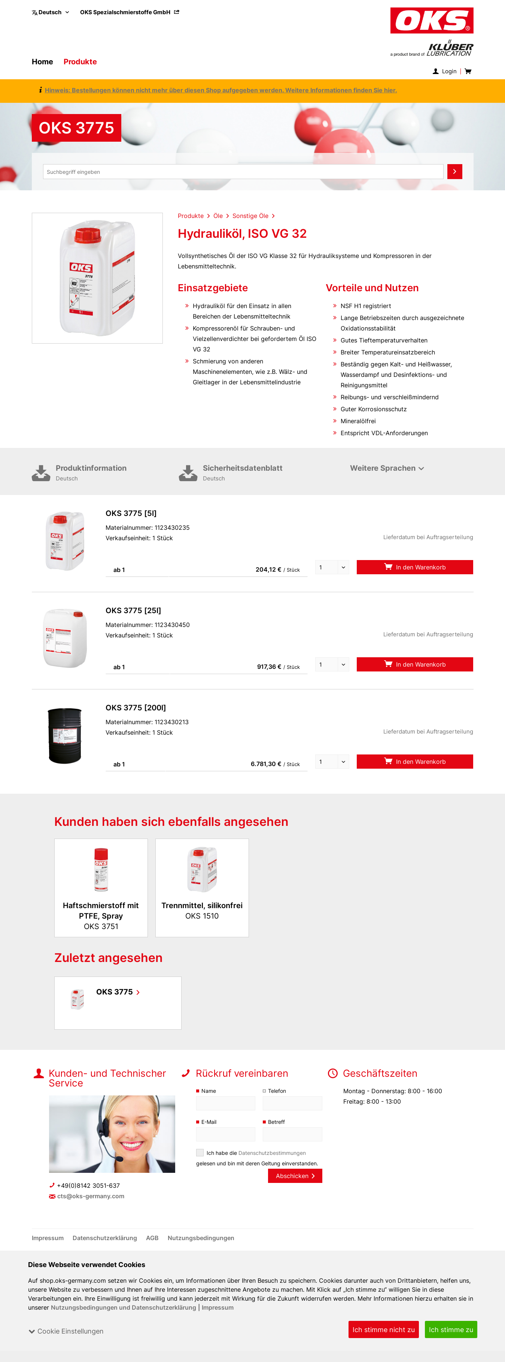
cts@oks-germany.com (91, 1196)
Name (208, 1091)
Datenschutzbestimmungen (272, 1153)
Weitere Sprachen (382, 468)
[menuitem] (130, 12)
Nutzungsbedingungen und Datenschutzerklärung (123, 1307)
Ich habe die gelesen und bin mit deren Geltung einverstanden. (257, 1158)
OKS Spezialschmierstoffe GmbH (130, 12)
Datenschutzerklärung (106, 1238)
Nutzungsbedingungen (201, 1238)
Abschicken (295, 1176)
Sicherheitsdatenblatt (264, 474)
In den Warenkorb (415, 567)
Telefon (277, 1091)
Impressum (217, 1307)
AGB (153, 1238)
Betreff (276, 1122)
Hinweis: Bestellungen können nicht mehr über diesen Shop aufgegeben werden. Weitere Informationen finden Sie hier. (218, 90)
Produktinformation (117, 474)
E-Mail (209, 1122)
